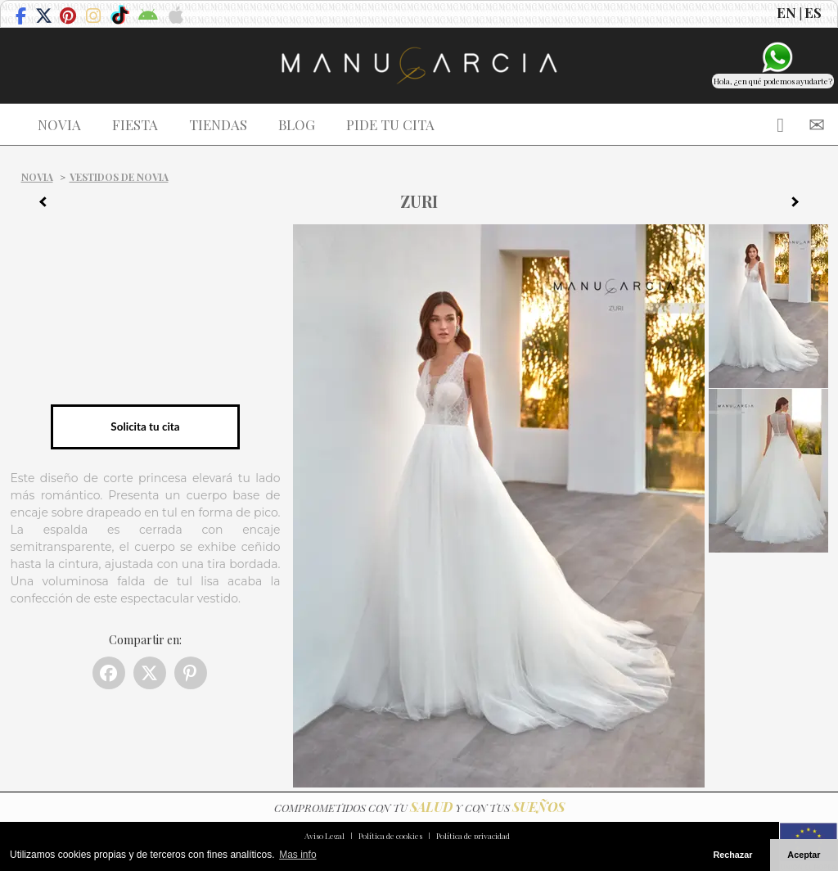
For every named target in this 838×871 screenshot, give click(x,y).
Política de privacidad (473, 836)
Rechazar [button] (732, 855)
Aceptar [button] (803, 855)
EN (786, 12)
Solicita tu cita (144, 426)
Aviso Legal (324, 836)
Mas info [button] (297, 854)
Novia (37, 176)
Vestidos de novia (119, 176)
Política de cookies (390, 836)
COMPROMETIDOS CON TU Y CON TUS (419, 808)
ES (813, 12)
